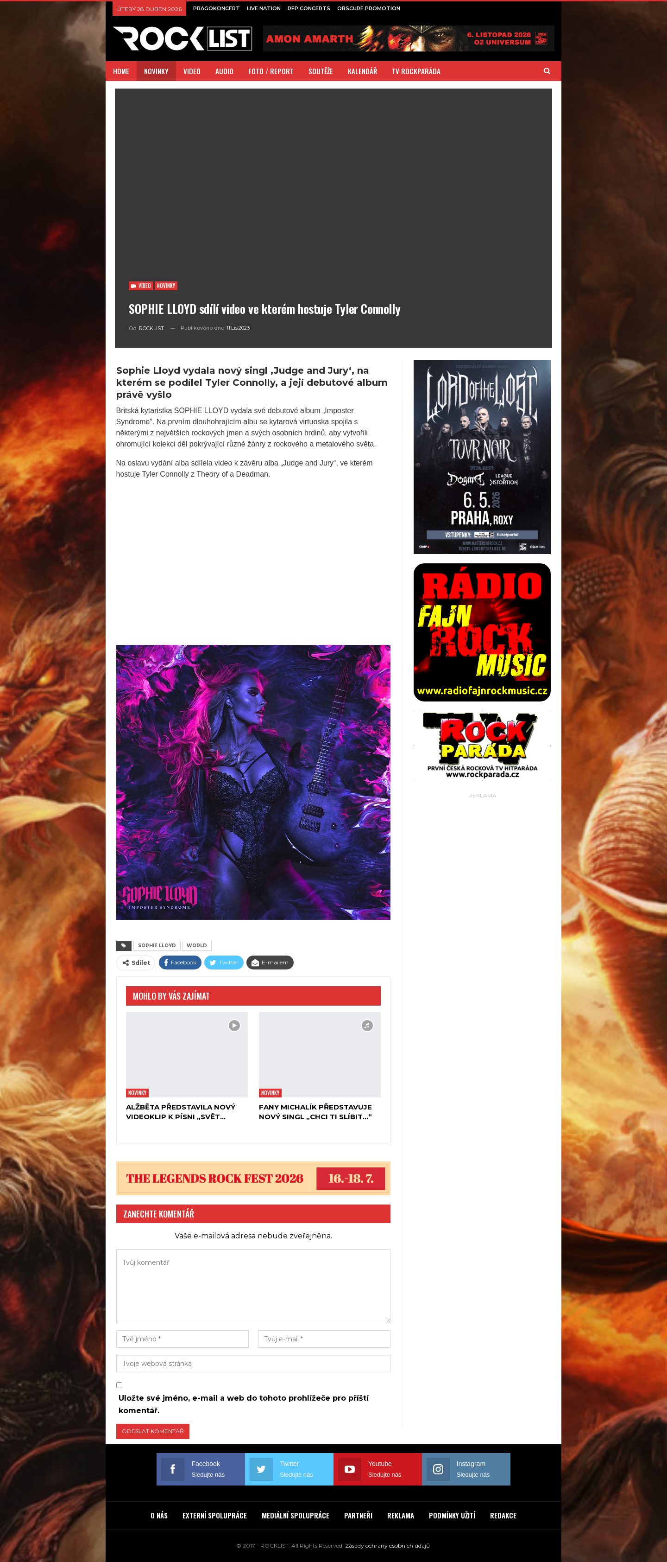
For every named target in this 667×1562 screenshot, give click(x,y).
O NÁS (159, 1515)
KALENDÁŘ (362, 71)
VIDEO (192, 71)
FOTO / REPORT (271, 71)
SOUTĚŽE (320, 71)
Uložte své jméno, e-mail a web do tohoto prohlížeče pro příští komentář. (244, 1404)
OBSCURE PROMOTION (368, 8)
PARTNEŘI (358, 1515)
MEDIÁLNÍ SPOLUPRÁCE (295, 1515)
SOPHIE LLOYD (157, 946)
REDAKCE (503, 1515)
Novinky (166, 285)
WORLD (197, 946)
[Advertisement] (482, 940)
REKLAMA (400, 1515)
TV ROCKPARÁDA (416, 71)
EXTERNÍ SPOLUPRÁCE (214, 1515)
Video (141, 285)
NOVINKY (156, 71)
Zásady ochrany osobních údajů (387, 1545)
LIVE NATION (264, 8)
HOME (121, 71)
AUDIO (224, 71)
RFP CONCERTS (309, 8)
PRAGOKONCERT (216, 8)
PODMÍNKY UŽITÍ (452, 1515)
